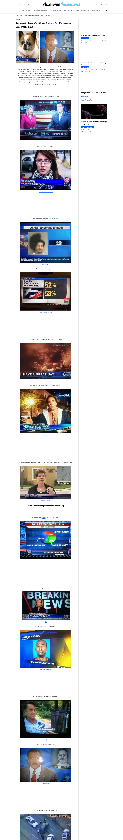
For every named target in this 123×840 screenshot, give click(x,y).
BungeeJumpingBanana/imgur (46, 191)
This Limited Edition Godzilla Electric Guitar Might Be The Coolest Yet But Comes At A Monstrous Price (94, 123)
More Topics (96, 11)
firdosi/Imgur (46, 783)
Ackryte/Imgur (45, 381)
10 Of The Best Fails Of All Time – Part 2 (93, 36)
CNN (46, 621)
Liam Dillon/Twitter (45, 500)
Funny (21, 15)
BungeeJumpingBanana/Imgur (46, 740)
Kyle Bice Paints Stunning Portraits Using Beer (93, 64)
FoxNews (46, 561)
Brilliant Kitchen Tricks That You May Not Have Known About (93, 93)
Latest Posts (85, 11)
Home (17, 15)
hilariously (49, 84)
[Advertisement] (46, 206)
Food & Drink (85, 96)
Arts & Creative (26, 11)
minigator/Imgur (45, 264)
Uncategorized (85, 38)
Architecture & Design (41, 11)
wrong (43, 517)
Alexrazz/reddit (45, 435)
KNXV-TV (46, 142)
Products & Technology (71, 11)
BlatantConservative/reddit (45, 312)
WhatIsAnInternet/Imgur (45, 669)
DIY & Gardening (56, 11)
